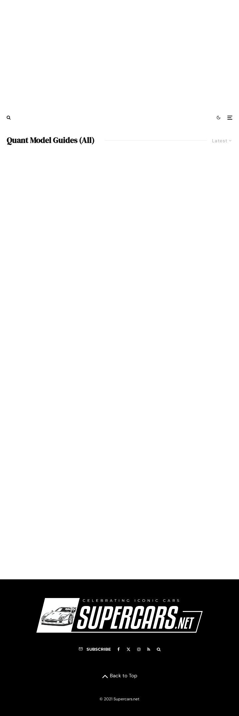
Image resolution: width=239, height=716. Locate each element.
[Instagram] (139, 649)
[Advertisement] (119, 54)
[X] (128, 649)
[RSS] (148, 649)
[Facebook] (118, 649)
